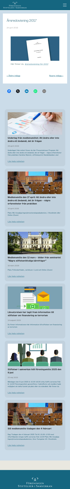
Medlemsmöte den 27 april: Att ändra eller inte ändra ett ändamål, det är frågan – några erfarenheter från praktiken (32, 200)
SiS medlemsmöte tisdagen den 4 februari (29, 429)
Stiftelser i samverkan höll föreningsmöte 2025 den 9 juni (34, 371)
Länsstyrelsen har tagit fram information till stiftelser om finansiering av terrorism (31, 314)
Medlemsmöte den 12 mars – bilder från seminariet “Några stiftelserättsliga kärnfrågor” (34, 259)
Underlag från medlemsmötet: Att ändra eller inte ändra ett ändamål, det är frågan (33, 139)
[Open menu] (65, 5)
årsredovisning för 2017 (36, 64)
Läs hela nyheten (16, 161)
